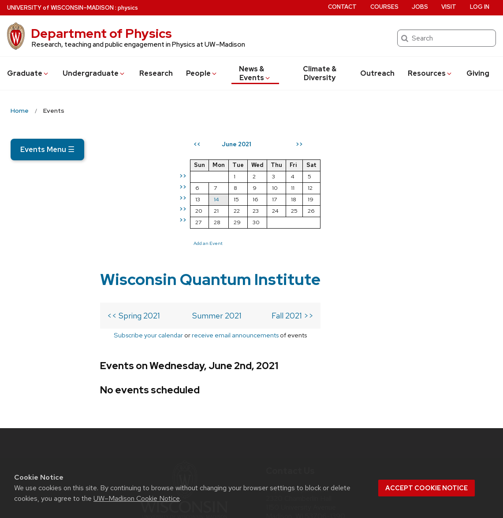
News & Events (255, 73)
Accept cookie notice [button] (426, 488)
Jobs (420, 7)
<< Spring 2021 (133, 185)
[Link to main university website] (184, 389)
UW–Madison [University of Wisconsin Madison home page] (60, 7)
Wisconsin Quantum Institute (210, 148)
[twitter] (273, 448)
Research (156, 73)
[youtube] (327, 448)
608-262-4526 (313, 423)
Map (276, 394)
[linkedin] (309, 448)
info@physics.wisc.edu (318, 409)
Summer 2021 (217, 185)
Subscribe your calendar (148, 204)
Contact (342, 7)
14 (376, 199)
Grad (28, 73)
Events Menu (47, 149)
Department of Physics (101, 33)
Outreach (377, 73)
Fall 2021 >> (292, 185)
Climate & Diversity (319, 73)
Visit (448, 7)
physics (128, 7)
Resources (430, 73)
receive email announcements (235, 204)
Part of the (184, 417)
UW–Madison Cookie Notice (136, 498)
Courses (384, 7)
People (202, 73)
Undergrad (94, 73)
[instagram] (291, 448)
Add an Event (368, 243)
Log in (479, 7)
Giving (477, 73)
